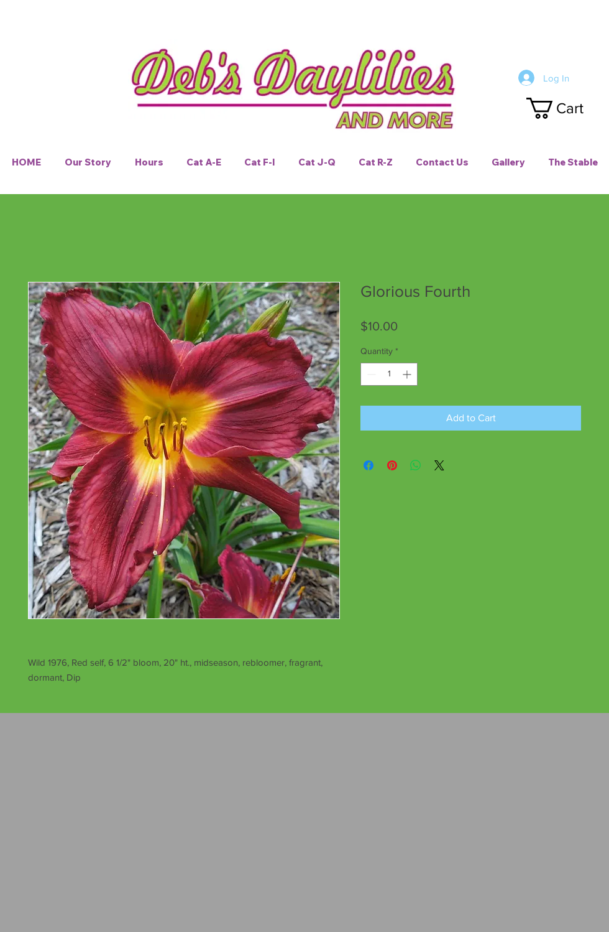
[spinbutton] (389, 374)
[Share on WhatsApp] (415, 465)
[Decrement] (370, 374)
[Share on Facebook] (368, 465)
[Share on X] (439, 465)
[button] (566, 108)
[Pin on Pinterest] (392, 465)
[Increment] (408, 374)
